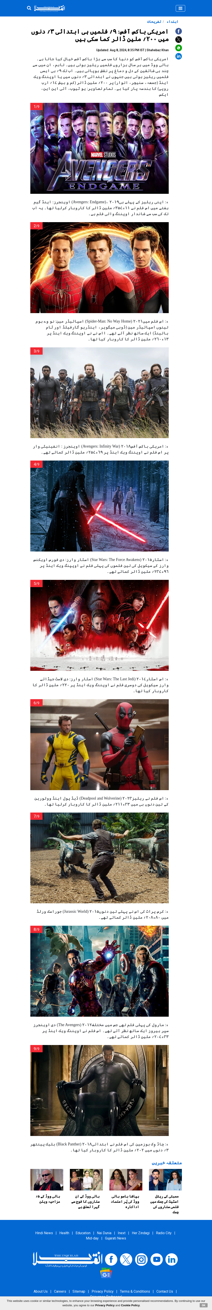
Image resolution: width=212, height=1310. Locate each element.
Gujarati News (115, 1238)
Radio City (164, 1233)
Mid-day (92, 1238)
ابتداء (172, 22)
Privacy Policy (103, 1291)
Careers (60, 1291)
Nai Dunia (104, 1233)
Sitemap (78, 1291)
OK (204, 1305)
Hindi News (44, 1233)
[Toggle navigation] (180, 8)
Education (83, 1233)
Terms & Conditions (135, 1291)
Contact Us (164, 1291)
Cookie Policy (130, 1305)
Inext (121, 1233)
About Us (41, 1291)
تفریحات (154, 22)
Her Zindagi (141, 1233)
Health (64, 1233)
